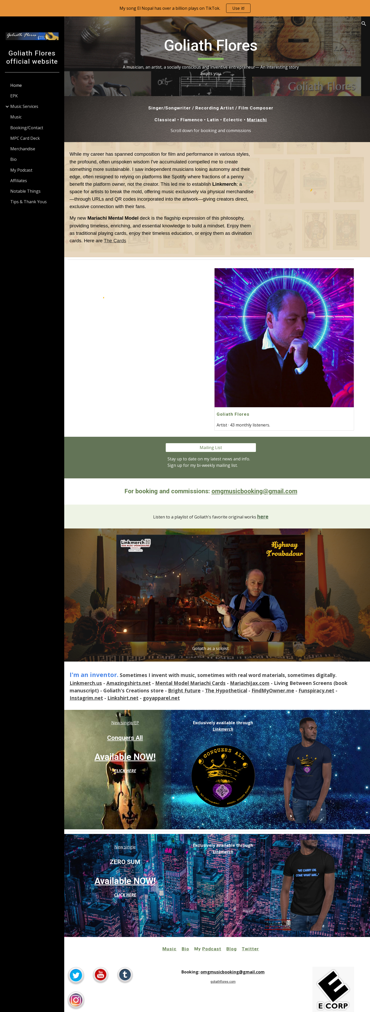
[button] (364, 23)
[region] (185, 8)
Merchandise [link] (22, 149)
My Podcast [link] (21, 170)
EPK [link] (14, 96)
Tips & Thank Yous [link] (28, 202)
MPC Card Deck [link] (25, 138)
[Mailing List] (217, 442)
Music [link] (16, 117)
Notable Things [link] (25, 191)
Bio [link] (13, 159)
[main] (217, 56)
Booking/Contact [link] (26, 128)
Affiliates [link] (18, 180)
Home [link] (16, 85)
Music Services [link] (24, 106)
